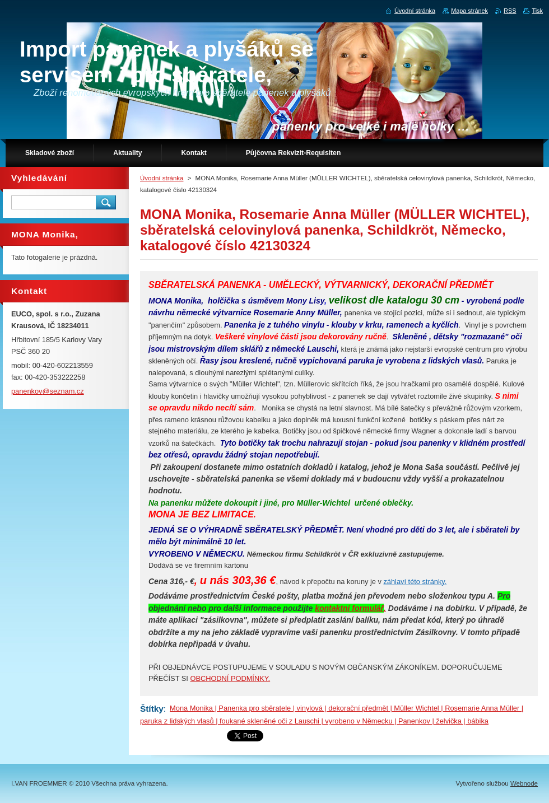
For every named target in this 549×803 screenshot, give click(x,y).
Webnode (524, 783)
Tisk (537, 10)
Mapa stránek (469, 10)
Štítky (152, 708)
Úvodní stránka (161, 178)
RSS (510, 10)
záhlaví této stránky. (414, 581)
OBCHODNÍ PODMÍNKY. (230, 678)
